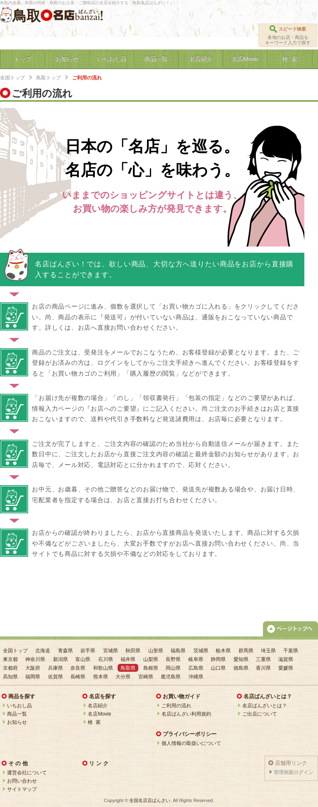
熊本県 (100, 677)
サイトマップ (22, 789)
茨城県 (200, 651)
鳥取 (26, 16)
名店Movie (99, 714)
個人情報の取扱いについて (191, 743)
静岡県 (218, 659)
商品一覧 (17, 714)
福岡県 (32, 677)
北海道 (42, 651)
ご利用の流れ (176, 706)
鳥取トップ (48, 78)
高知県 (10, 677)
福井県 (127, 659)
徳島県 (241, 668)
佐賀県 (55, 677)
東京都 (10, 659)
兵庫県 (55, 668)
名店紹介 (98, 706)
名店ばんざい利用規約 (186, 714)
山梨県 (150, 659)
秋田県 (132, 651)
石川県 (105, 659)
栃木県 (223, 651)
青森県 (65, 651)
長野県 (173, 659)
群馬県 (245, 651)
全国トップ (12, 78)
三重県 (263, 659)
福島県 (178, 651)
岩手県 (87, 651)
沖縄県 (195, 677)
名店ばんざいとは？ (264, 706)
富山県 (82, 659)
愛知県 (241, 659)
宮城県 (110, 651)
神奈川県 (35, 659)
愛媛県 (285, 668)
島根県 (150, 668)
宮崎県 (145, 677)
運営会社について (27, 773)
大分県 (123, 677)
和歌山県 (103, 668)
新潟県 (60, 659)
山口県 (218, 668)
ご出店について (259, 714)
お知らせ (17, 722)
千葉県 (290, 651)
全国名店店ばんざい (149, 800)
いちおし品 (19, 706)
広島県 (195, 668)
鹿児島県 (171, 677)
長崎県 (77, 677)
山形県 (155, 651)
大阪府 (32, 668)
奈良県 (77, 668)
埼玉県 (268, 651)
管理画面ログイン (293, 772)
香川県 (263, 668)
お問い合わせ (22, 781)
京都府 (10, 668)
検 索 (94, 722)
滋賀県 (285, 659)
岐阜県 (195, 659)
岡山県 (173, 668)
